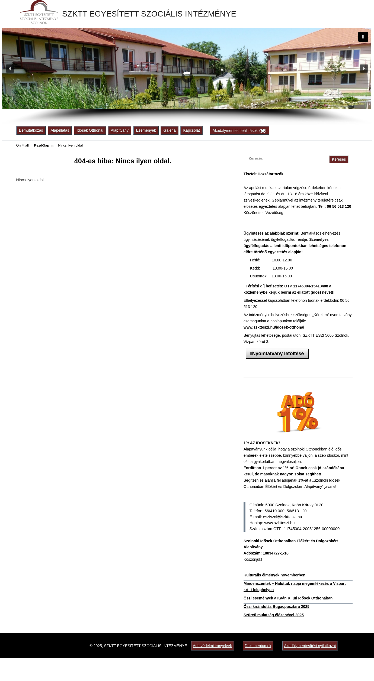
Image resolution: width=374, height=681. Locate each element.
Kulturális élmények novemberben (274, 575)
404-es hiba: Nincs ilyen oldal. (122, 161)
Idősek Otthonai (90, 130)
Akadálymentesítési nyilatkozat (310, 646)
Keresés (339, 159)
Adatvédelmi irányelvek (212, 646)
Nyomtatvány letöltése (277, 353)
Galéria (170, 130)
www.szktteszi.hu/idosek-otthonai (274, 327)
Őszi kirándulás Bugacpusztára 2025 (276, 606)
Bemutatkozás (31, 130)
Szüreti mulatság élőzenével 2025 (274, 615)
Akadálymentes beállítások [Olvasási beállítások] (239, 130)
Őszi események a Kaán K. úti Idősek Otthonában (288, 598)
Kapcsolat (191, 130)
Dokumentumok (258, 646)
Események (146, 130)
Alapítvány (120, 130)
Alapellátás (59, 130)
